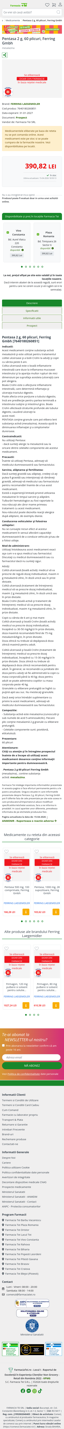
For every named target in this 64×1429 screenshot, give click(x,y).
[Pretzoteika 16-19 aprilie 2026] (32, 29)
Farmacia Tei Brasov (15, 1264)
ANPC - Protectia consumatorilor (21, 1206)
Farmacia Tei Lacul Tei (16, 1234)
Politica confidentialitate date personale (25, 1172)
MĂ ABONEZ (32, 1066)
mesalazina (17, 777)
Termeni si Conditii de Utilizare (20, 1100)
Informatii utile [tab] (32, 318)
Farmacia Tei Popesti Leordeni (21, 1254)
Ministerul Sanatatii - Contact (19, 1201)
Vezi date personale (30, 1074)
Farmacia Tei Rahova (16, 1244)
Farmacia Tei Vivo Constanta (20, 1239)
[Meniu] (5, 5)
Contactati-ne (10, 1144)
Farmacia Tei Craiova (16, 1268)
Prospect (21, 117)
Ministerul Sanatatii (13, 1192)
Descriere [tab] (32, 303)
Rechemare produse (14, 1139)
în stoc (53, 175)
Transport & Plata (12, 1119)
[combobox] (32, 12)
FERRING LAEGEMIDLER (25, 104)
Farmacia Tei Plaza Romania (20, 1225)
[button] (22, 266)
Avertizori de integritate (16, 1177)
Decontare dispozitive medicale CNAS (24, 1182)
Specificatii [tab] (32, 310)
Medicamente (13, 20)
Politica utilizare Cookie (16, 1167)
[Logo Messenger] (28, 1391)
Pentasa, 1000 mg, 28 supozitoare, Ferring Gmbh (47, 890)
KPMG (46, 1378)
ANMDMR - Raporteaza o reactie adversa (29, 820)
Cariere (6, 1162)
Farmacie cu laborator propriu (20, 1114)
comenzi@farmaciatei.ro (20, 1294)
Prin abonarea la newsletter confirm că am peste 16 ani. (31, 1047)
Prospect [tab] (32, 325)
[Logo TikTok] (40, 1391)
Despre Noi (8, 1157)
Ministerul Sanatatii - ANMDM (19, 1196)
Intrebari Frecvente (13, 1129)
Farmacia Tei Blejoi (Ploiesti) (20, 1273)
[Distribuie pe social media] (5, 55)
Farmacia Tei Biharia (15, 1249)
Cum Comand (10, 1110)
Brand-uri (7, 1134)
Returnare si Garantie (15, 1124)
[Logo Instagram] (34, 1391)
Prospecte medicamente (16, 1187)
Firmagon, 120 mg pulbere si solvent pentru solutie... (17, 987)
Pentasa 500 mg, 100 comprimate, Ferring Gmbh (16, 890)
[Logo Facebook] (23, 1391)
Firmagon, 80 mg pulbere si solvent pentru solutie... (47, 987)
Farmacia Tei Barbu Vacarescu (21, 1220)
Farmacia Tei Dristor (15, 1230)
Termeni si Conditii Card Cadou (20, 1105)
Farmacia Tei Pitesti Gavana (20, 1259)
